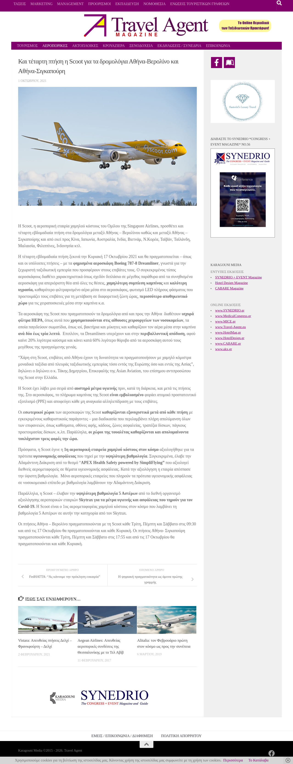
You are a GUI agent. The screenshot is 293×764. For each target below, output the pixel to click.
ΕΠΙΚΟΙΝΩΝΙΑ (218, 46)
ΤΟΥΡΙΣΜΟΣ (27, 46)
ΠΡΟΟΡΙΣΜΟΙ (99, 4)
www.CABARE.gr (228, 343)
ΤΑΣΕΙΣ (20, 4)
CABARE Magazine (229, 288)
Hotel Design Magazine (231, 283)
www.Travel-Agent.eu (230, 327)
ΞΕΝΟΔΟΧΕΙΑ (141, 46)
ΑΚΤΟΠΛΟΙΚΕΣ (85, 46)
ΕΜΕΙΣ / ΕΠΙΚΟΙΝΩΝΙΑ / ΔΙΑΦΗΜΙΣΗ (122, 736)
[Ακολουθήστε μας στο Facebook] (271, 753)
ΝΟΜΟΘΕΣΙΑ (155, 4)
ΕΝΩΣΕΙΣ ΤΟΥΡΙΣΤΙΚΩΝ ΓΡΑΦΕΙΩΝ (199, 4)
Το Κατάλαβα (258, 760)
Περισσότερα (233, 760)
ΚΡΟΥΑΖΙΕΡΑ (114, 46)
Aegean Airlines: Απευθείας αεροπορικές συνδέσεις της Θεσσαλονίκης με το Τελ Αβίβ (101, 646)
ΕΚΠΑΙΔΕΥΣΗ (127, 4)
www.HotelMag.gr (228, 332)
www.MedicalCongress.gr (233, 316)
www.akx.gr (223, 349)
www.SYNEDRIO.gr (229, 310)
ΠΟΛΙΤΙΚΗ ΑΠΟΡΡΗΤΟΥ (181, 736)
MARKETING (42, 4)
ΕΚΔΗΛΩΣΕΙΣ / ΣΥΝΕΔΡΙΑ (179, 46)
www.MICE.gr (225, 321)
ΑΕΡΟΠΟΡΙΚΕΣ (55, 46)
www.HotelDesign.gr (229, 338)
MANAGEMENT (70, 4)
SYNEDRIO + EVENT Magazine (238, 277)
